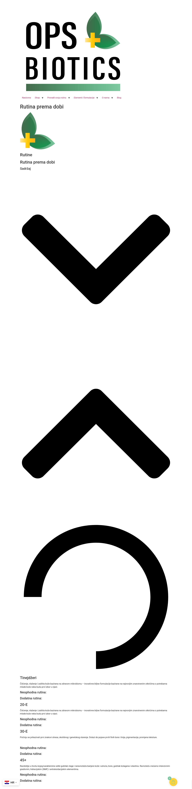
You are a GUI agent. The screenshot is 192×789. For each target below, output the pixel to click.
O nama (105, 97)
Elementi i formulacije (84, 97)
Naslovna (26, 97)
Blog (119, 97)
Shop (37, 97)
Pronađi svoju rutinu (56, 97)
